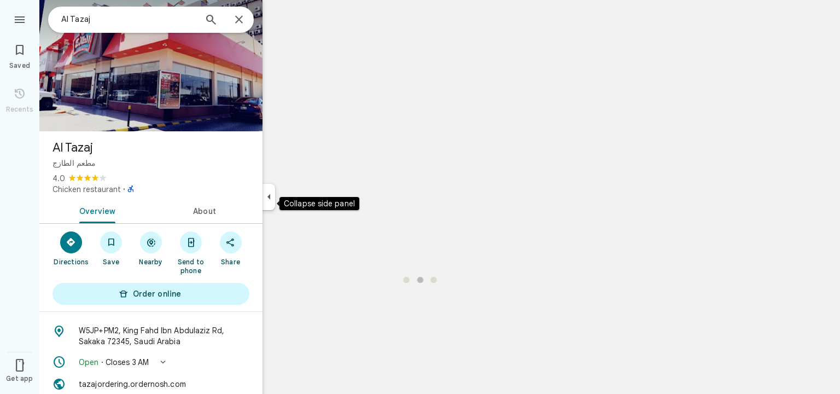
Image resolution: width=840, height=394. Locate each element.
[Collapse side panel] (268, 197)
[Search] (211, 21)
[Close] (239, 20)
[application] (420, 197)
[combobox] (128, 19)
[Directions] (71, 247)
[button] (150, 362)
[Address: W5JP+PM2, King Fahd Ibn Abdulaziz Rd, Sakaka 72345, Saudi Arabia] (150, 336)
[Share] (230, 247)
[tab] (95, 210)
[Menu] (19, 18)
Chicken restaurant (86, 189)
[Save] (111, 247)
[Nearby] (151, 247)
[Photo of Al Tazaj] (150, 65)
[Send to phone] (191, 252)
